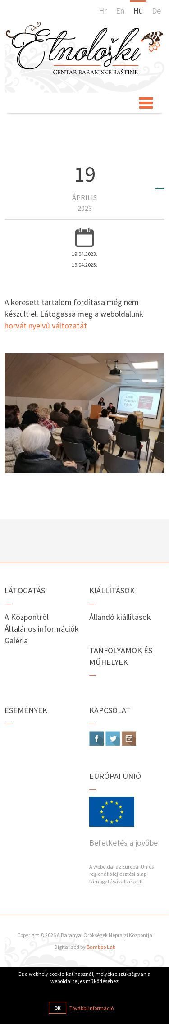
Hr (103, 10)
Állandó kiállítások (120, 617)
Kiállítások (112, 590)
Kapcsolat (110, 710)
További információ (91, 1008)
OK (57, 1008)
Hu (138, 10)
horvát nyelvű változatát (46, 325)
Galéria (16, 640)
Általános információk (42, 629)
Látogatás (25, 590)
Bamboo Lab (101, 946)
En (120, 10)
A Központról (27, 617)
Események (26, 710)
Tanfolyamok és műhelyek (120, 656)
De (156, 10)
